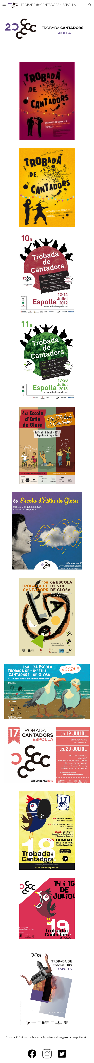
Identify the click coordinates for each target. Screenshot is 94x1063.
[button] (4, 4)
